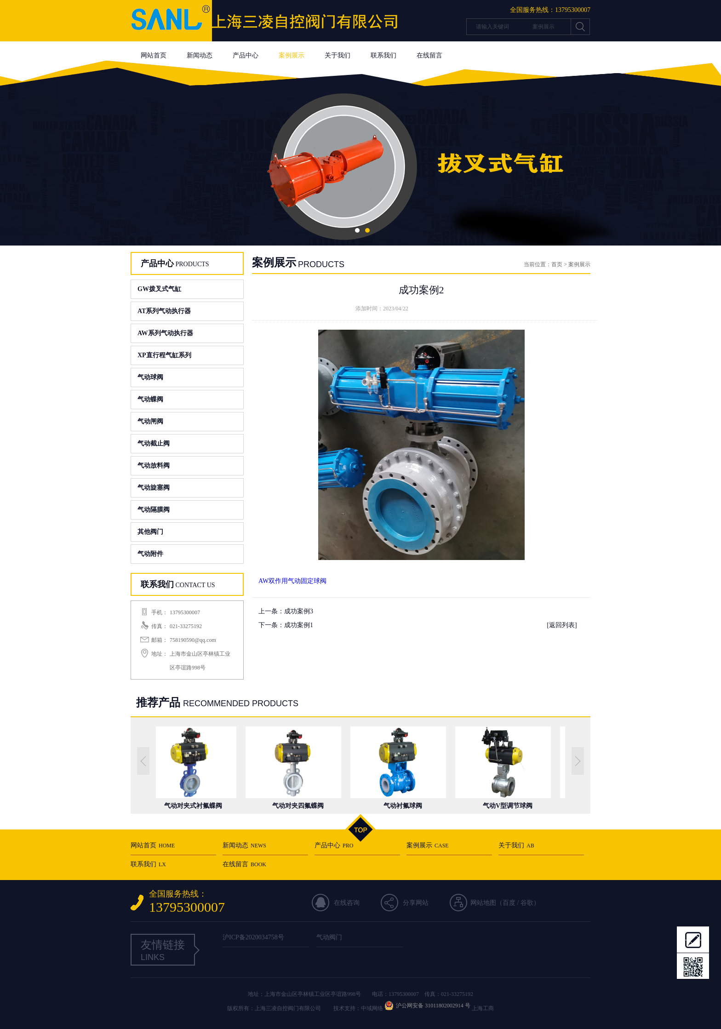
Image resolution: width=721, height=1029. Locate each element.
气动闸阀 (150, 421)
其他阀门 (150, 531)
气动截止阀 (153, 443)
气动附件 (150, 553)
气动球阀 (150, 377)
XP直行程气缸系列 (164, 355)
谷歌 (527, 902)
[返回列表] (562, 625)
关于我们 (337, 55)
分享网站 (416, 902)
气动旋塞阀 (153, 487)
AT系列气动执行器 (164, 311)
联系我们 (383, 55)
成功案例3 (298, 611)
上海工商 (483, 1008)
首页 (556, 264)
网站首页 (153, 55)
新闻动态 (199, 55)
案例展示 (291, 55)
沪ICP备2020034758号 (253, 937)
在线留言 (429, 55)
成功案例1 (298, 625)
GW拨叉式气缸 (159, 289)
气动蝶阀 (150, 399)
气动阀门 (329, 937)
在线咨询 (347, 902)
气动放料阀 (153, 465)
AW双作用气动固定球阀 (292, 580)
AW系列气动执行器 (165, 333)
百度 (509, 902)
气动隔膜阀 (153, 509)
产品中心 (245, 55)
